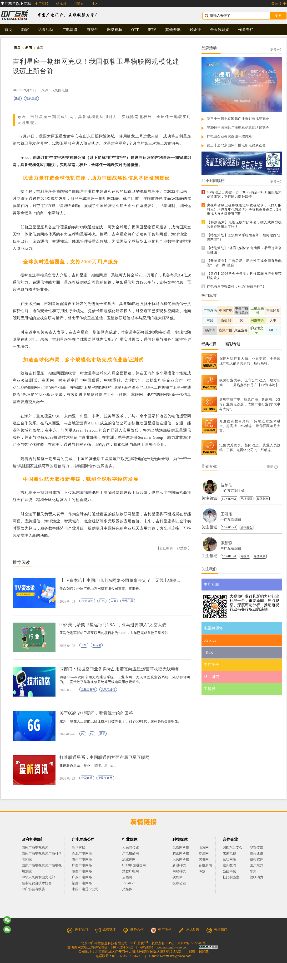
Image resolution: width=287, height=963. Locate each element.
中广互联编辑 (231, 519)
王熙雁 (226, 514)
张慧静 (226, 543)
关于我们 (77, 929)
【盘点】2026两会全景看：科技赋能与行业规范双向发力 (244, 276)
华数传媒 (256, 847)
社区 (94, 3)
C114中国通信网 (134, 865)
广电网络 (69, 30)
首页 (8, 30)
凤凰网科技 (180, 847)
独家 (25, 30)
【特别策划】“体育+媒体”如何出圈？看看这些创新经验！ (244, 250)
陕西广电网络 (82, 871)
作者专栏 (245, 30)
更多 (275, 49)
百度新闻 (205, 865)
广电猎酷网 (130, 853)
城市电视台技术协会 (37, 883)
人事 (113, 601)
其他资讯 (173, 30)
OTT (135, 30)
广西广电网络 (82, 865)
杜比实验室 (231, 877)
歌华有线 (78, 847)
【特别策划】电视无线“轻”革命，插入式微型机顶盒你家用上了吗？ (244, 224)
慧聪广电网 (130, 871)
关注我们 (216, 929)
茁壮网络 (229, 859)
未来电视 (229, 853)
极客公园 (179, 883)
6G (92, 733)
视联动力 (256, 877)
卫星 (17, 98)
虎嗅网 (204, 859)
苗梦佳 (226, 485)
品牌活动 (45, 30)
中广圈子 (161, 929)
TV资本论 (87, 601)
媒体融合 (263, 498)
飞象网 (204, 847)
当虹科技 (229, 871)
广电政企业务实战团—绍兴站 (229, 136)
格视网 (61, 3)
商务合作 (133, 929)
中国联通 (86, 778)
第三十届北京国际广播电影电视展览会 (236, 145)
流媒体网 (129, 859)
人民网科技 (180, 859)
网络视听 (246, 498)
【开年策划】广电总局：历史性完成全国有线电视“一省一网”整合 (244, 263)
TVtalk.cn (129, 883)
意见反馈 (188, 929)
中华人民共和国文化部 (38, 877)
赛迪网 (204, 853)
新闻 (28, 47)
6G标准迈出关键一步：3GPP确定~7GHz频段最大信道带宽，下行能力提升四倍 (244, 194)
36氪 (202, 871)
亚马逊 (96, 645)
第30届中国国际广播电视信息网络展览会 (238, 127)
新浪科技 (179, 865)
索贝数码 (229, 865)
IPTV (152, 30)
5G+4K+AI (229, 498)
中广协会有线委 (33, 889)
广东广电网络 (82, 877)
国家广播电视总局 (35, 847)
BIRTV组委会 (232, 847)
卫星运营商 (88, 689)
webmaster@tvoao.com (172, 947)
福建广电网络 (82, 883)
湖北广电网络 (82, 853)
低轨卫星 (31, 98)
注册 (283, 3)
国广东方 (256, 865)
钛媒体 (177, 877)
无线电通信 (108, 689)
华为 (256, 871)
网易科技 (179, 871)
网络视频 (114, 30)
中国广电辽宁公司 (85, 889)
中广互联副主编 (233, 491)
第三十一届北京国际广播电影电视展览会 (238, 119)
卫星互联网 (105, 778)
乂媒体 (127, 889)
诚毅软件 (256, 859)
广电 (102, 601)
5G (83, 733)
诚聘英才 (105, 929)
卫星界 (79, 3)
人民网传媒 (130, 847)
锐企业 (195, 30)
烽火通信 (256, 853)
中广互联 (41, 3)
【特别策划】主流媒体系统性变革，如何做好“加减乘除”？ (244, 237)
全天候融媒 (219, 30)
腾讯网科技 (180, 853)
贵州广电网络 (82, 859)
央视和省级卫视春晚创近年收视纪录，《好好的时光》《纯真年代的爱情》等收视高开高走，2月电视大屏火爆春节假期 (244, 209)
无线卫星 (127, 601)
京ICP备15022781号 (191, 943)
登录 (274, 3)
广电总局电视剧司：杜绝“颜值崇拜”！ (236, 286)
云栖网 (127, 877)
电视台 (92, 30)
